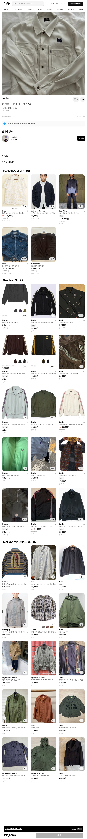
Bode (4, 211)
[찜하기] (75, 99)
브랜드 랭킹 (60, 9)
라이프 (31, 9)
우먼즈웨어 (19, 9)
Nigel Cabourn (63, 211)
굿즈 (40, 9)
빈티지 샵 (71, 9)
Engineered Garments (38, 211)
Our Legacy (6, 630)
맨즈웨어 (7, 9)
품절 (59, 835)
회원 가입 (54, 4)
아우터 (8, 116)
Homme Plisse (36, 264)
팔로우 (81, 138)
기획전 (80, 9)
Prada (4, 264)
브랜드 (49, 9)
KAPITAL (5, 582)
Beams (33, 582)
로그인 (62, 4)
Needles (5, 98)
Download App (75, 3)
